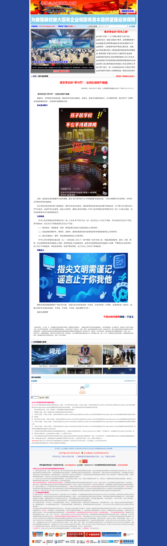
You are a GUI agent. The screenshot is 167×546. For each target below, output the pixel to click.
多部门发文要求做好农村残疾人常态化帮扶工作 (116, 64)
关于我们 (57, 448)
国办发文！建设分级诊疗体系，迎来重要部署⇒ (116, 40)
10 (77, 64)
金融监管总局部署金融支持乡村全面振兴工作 (115, 43)
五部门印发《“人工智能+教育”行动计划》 (114, 36)
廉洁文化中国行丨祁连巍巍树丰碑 (63, 67)
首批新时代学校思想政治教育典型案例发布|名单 (117, 60)
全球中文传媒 (48, 6)
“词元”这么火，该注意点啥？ (48, 367)
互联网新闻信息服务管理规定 (65, 409)
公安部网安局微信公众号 (110, 88)
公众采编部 (64, 448)
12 (83, 64)
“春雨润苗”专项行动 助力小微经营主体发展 (115, 53)
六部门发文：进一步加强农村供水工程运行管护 (116, 67)
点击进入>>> (71, 26)
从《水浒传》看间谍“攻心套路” (40, 67)
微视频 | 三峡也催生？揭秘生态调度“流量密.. (90, 67)
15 (92, 64)
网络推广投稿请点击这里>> (125, 76)
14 (89, 64)
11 (80, 64)
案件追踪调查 (43, 76)
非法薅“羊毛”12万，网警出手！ (84, 367)
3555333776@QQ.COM (47, 26)
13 (86, 64)
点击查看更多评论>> (130, 381)
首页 (34, 76)
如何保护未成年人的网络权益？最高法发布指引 (116, 71)
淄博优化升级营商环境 (120, 367)
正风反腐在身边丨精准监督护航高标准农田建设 (116, 50)
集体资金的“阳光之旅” (116, 31)
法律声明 (71, 448)
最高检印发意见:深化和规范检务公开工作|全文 (116, 57)
